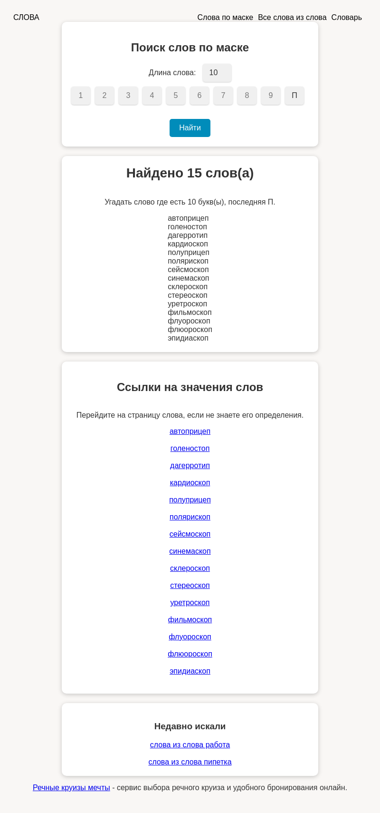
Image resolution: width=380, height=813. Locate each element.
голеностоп (190, 448)
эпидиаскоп (190, 671)
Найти (190, 128)
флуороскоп (190, 637)
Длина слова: (172, 73)
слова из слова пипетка (189, 762)
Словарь (347, 17)
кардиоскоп (190, 483)
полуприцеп (190, 500)
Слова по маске (226, 17)
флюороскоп (190, 654)
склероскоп (190, 568)
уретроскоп (190, 602)
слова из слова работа (190, 745)
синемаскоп (189, 551)
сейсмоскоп (190, 534)
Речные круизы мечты (71, 788)
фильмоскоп (190, 620)
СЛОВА (26, 17)
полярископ (190, 517)
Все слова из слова (292, 17)
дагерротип (190, 465)
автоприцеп (190, 431)
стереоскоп (189, 585)
